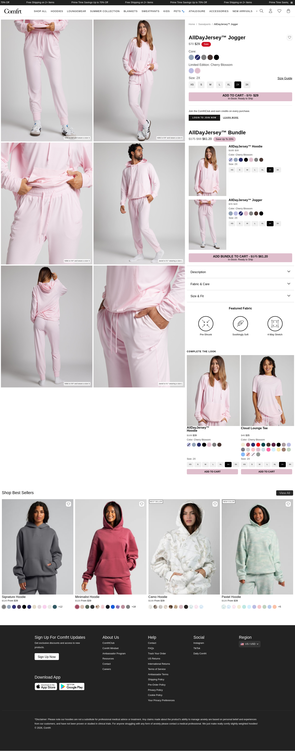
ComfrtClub (109, 643)
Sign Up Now (47, 656)
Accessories (219, 11)
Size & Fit (240, 296)
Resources (108, 658)
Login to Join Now (204, 118)
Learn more (231, 118)
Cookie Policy (155, 695)
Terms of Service (157, 669)
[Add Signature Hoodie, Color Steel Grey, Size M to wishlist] (68, 504)
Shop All (40, 11)
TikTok (196, 648)
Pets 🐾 (179, 11)
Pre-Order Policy (156, 684)
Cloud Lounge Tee (254, 428)
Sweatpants (151, 11)
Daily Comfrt (199, 653)
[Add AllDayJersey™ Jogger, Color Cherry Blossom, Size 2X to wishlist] (289, 37)
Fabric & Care (240, 284)
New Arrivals (243, 11)
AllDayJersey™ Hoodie (245, 146)
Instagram (198, 643)
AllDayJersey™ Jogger (245, 200)
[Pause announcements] (291, 2)
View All (284, 493)
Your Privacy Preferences (161, 700)
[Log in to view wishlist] (279, 10)
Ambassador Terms (158, 674)
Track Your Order (157, 653)
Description (240, 272)
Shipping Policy (156, 679)
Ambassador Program (114, 653)
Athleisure (197, 11)
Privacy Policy (155, 690)
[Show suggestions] (249, 644)
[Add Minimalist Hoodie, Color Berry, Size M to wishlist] (141, 504)
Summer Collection (105, 11)
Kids (166, 11)
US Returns (154, 658)
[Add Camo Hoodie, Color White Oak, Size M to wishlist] (215, 504)
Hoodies (57, 11)
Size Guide (285, 78)
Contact (107, 664)
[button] (289, 10)
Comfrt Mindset (111, 648)
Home (192, 24)
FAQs (151, 648)
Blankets (131, 11)
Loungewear (76, 11)
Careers (107, 669)
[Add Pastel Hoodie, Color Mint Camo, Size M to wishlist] (288, 504)
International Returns (159, 664)
